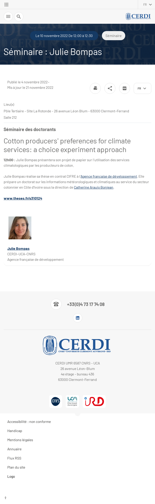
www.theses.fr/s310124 (23, 198)
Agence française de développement (109, 176)
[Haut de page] (77, 498)
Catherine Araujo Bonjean (93, 187)
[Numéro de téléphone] (78, 304)
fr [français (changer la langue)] (145, 4)
